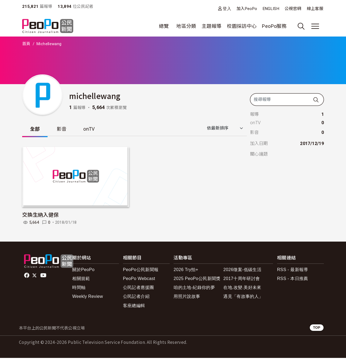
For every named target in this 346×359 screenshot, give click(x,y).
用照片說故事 (187, 297)
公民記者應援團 (138, 288)
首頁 (26, 43)
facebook (27, 276)
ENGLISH (271, 8)
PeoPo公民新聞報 (141, 270)
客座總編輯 (134, 306)
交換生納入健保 (40, 215)
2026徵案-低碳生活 (242, 270)
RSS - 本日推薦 (292, 279)
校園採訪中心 (242, 26)
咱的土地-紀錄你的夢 (194, 288)
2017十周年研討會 (241, 279)
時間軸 (78, 288)
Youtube (43, 276)
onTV (93, 130)
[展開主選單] (315, 26)
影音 (64, 130)
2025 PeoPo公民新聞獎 (197, 279)
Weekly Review (87, 297)
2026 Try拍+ (186, 270)
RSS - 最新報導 (292, 270)
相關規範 (81, 279)
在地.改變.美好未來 (242, 288)
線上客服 (315, 8)
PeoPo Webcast (139, 279)
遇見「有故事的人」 (243, 297)
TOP (316, 329)
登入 (227, 8)
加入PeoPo (247, 8)
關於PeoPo (83, 270)
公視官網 (293, 8)
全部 (36, 130)
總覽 (164, 26)
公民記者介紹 (136, 297)
